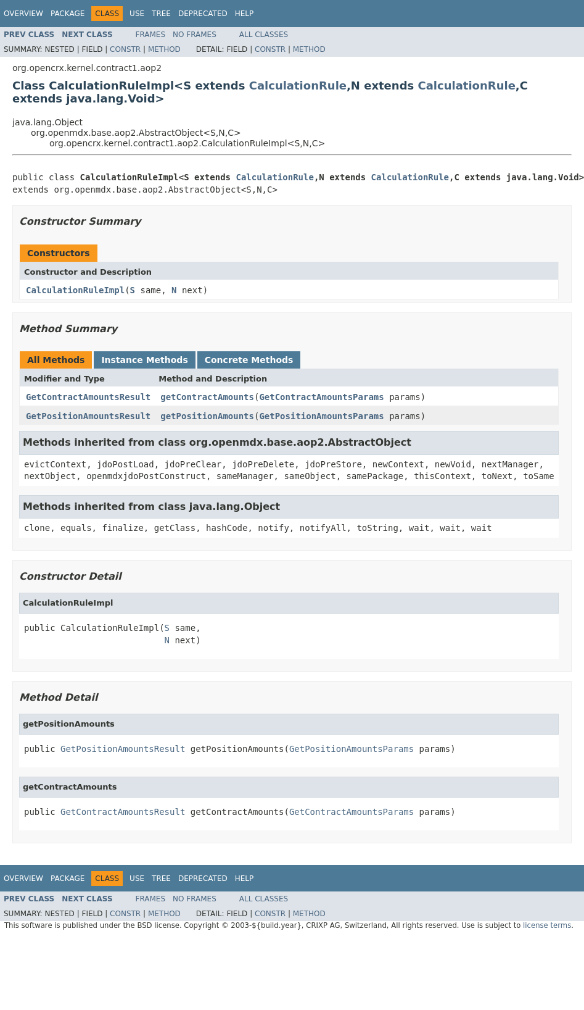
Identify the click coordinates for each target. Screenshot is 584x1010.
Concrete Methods (249, 360)
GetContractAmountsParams (321, 397)
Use (137, 13)
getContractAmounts (207, 397)
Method (164, 49)
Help (244, 13)
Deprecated (203, 13)
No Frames (194, 34)
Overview (23, 13)
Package (67, 13)
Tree (161, 13)
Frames (151, 34)
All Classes (263, 34)
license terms (547, 925)
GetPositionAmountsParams (321, 416)
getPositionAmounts (207, 416)
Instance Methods (144, 360)
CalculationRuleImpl (75, 290)
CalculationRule (298, 85)
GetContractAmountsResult (88, 397)
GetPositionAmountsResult (88, 416)
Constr (125, 49)
